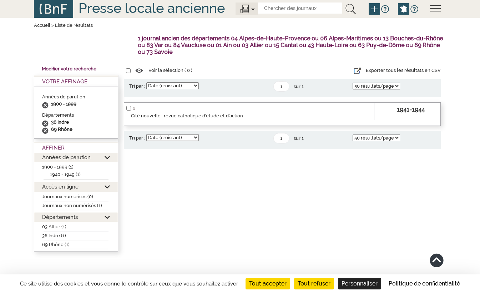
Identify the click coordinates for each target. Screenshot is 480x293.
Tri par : (137, 86)
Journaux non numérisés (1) (72, 205)
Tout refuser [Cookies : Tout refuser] (314, 283)
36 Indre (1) (54, 235)
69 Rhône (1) (56, 244)
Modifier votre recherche (69, 69)
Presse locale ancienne (152, 8)
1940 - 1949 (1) (65, 174)
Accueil (42, 25)
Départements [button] (60, 217)
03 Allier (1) (54, 226)
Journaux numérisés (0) (67, 196)
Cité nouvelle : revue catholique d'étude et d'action (187, 115)
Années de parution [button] (66, 157)
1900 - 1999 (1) (58, 167)
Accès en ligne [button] (60, 187)
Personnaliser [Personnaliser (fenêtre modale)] (360, 283)
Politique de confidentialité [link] (424, 283)
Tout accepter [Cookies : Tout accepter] (268, 283)
